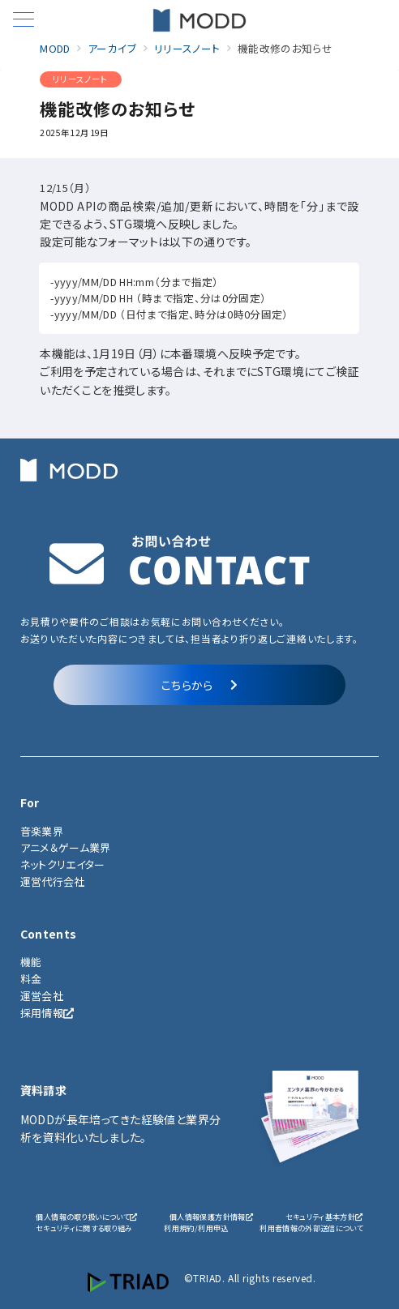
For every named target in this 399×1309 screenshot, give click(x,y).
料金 (31, 978)
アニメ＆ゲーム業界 (65, 847)
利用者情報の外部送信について (311, 1228)
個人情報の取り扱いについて (86, 1216)
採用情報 (47, 1012)
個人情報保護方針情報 (211, 1216)
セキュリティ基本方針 (324, 1216)
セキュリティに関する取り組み (84, 1228)
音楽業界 (41, 831)
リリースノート (80, 79)
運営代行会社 (52, 881)
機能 (31, 961)
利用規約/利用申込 (196, 1228)
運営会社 (41, 995)
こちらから (199, 685)
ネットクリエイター (62, 864)
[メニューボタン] (23, 20)
